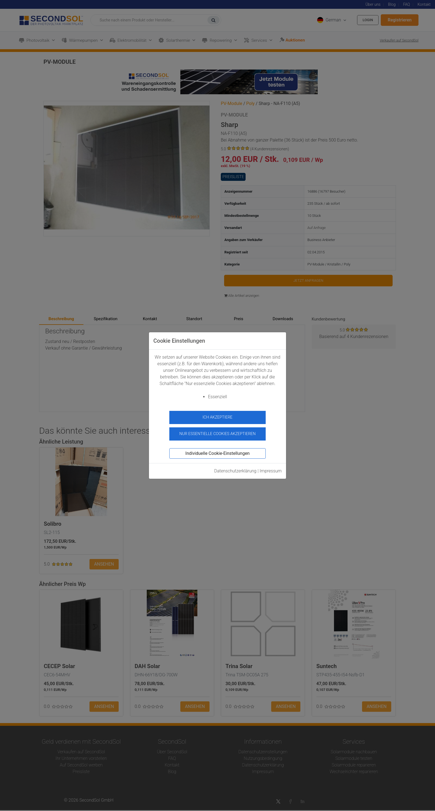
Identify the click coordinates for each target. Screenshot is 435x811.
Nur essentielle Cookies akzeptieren (217, 432)
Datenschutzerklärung (235, 469)
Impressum (271, 469)
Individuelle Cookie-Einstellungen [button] (217, 451)
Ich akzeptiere (218, 417)
